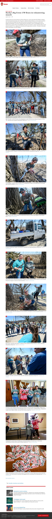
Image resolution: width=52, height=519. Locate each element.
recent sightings (20, 483)
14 (6, 445)
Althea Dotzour (42, 57)
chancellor (10, 483)
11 (6, 348)
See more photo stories (10, 478)
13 (6, 413)
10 (6, 316)
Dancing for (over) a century (20, 491)
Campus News (23, 8)
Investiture (15, 483)
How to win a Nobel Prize (19, 507)
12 (6, 380)
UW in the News (31, 8)
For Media (37, 8)
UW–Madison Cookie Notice (21, 516)
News (6, 4)
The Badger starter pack (19, 499)
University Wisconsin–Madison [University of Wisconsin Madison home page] (7, 0)
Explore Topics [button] (16, 8)
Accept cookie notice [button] (43, 515)
